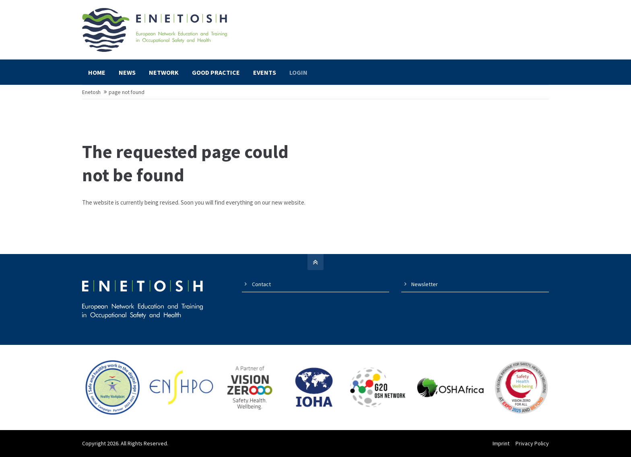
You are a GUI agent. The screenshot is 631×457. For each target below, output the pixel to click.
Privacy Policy (532, 443)
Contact (261, 284)
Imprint (501, 443)
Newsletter (424, 284)
